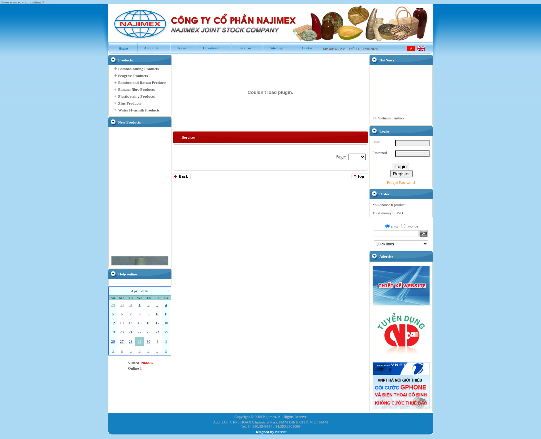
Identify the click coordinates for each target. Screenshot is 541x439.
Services (241, 48)
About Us (148, 48)
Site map (273, 48)
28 (130, 341)
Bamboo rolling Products (138, 69)
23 (148, 332)
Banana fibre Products (136, 89)
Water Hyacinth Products (139, 110)
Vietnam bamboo (390, 121)
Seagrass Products (133, 76)
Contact (304, 48)
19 (113, 332)
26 (113, 341)
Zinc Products (129, 103)
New (394, 227)
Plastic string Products (136, 96)
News (178, 48)
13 (122, 323)
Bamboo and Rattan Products (142, 82)
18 (166, 323)
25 (166, 332)
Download (207, 48)
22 (139, 332)
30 (122, 305)
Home (120, 48)
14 (130, 323)
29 (113, 305)
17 (157, 323)
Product (412, 227)
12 (113, 323)
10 (157, 314)
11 (166, 314)
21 (130, 332)
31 (130, 305)
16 (148, 323)
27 (122, 341)
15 (139, 323)
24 (157, 332)
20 (122, 332)
